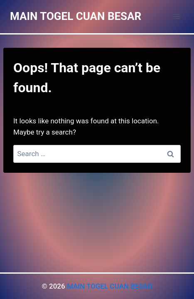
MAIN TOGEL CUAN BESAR (109, 286)
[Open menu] (176, 16)
